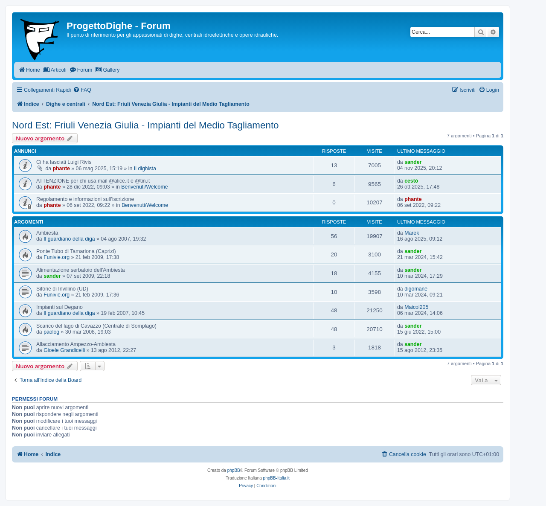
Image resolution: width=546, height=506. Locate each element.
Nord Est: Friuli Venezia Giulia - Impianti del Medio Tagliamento (145, 125)
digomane (415, 289)
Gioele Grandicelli (64, 350)
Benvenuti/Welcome (144, 187)
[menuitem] (82, 90)
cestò (411, 181)
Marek (411, 233)
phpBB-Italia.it (276, 478)
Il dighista (145, 169)
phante (61, 169)
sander (412, 162)
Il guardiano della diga (69, 239)
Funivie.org (57, 257)
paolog (51, 332)
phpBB (233, 470)
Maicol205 (416, 307)
